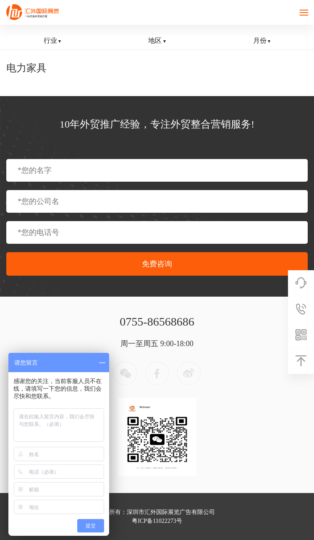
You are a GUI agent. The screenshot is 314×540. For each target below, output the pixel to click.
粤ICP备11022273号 (157, 521)
